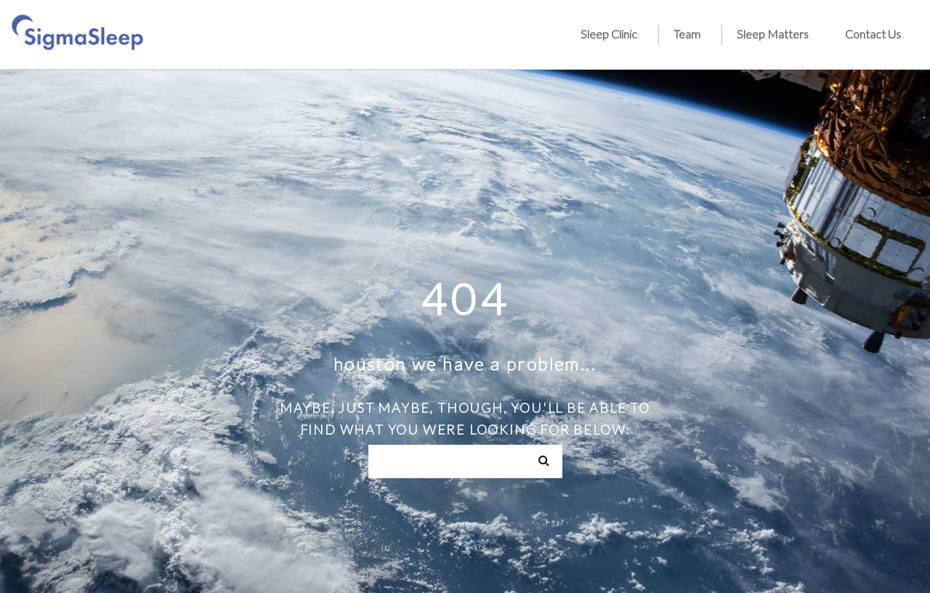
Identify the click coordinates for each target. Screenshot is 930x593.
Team (687, 34)
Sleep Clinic (609, 34)
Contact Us (873, 34)
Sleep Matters (773, 34)
